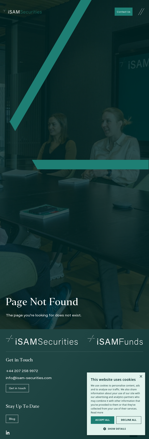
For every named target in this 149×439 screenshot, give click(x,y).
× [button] (140, 376)
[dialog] (116, 403)
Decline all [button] (129, 420)
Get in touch (17, 388)
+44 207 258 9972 (22, 370)
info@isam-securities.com (29, 377)
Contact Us (123, 11)
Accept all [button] (102, 420)
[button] (116, 428)
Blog (12, 419)
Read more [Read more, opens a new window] (97, 412)
